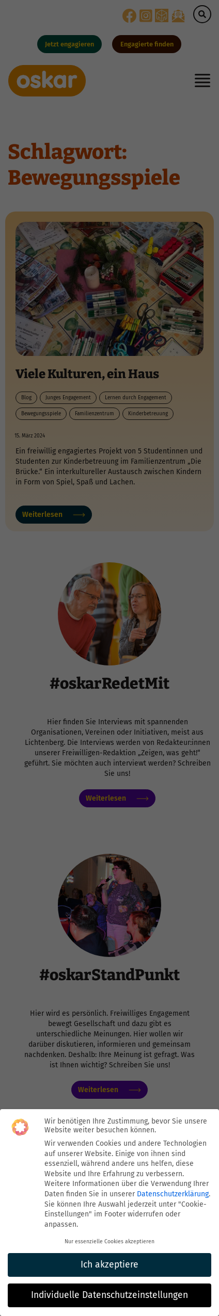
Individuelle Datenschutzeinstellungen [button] (109, 1295)
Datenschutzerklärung (173, 1194)
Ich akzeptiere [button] (109, 1264)
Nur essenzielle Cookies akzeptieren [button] (109, 1241)
